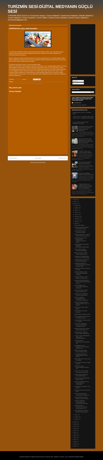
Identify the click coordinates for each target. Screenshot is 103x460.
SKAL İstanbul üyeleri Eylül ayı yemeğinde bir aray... (82, 317)
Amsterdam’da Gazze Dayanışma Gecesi (80, 231)
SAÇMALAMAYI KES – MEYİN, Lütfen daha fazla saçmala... (82, 235)
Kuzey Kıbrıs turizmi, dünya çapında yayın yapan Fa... (82, 371)
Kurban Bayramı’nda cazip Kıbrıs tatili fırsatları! (81, 375)
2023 (75, 439)
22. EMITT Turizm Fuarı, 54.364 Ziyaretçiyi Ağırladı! (85, 152)
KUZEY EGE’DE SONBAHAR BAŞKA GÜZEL (82, 378)
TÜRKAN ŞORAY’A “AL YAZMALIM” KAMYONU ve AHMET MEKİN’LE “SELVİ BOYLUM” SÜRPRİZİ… (85, 186)
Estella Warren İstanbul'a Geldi (82, 314)
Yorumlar (75, 83)
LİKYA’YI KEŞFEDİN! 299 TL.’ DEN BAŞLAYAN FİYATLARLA (82, 383)
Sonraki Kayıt (13, 158)
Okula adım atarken (79, 225)
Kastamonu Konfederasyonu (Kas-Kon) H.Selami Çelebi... (82, 257)
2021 (75, 435)
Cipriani (15, 81)
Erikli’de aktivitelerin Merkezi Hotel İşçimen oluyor (82, 228)
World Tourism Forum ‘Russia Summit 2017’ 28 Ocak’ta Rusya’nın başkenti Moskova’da (85, 128)
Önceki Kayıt (63, 158)
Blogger (66, 456)
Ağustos (77, 221)
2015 (75, 422)
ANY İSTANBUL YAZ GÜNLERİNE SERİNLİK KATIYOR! (81, 287)
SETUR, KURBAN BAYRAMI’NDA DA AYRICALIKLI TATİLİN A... (82, 299)
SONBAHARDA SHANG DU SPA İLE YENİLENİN (82, 260)
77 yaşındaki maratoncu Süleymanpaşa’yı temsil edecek (81, 355)
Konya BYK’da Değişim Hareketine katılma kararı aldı (85, 174)
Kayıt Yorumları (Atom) (40, 162)
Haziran (77, 216)
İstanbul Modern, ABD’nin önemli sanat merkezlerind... (82, 333)
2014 (75, 203)
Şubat (76, 207)
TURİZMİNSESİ (77, 102)
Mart (76, 210)
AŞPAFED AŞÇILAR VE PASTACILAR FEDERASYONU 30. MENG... (81, 240)
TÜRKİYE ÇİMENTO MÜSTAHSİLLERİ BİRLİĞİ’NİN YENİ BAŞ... (81, 402)
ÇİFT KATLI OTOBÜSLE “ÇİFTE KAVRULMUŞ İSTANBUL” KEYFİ (81, 325)
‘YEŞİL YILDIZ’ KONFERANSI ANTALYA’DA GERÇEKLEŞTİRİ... (82, 337)
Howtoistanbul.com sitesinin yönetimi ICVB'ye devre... (82, 411)
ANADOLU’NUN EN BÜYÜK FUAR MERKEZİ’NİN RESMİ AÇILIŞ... (82, 282)
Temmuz (77, 218)
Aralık (76, 419)
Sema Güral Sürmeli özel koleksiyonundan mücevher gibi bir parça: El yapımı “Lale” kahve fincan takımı (85, 141)
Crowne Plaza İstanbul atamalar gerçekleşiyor (81, 250)
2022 (75, 437)
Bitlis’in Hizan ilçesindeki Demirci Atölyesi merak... (81, 351)
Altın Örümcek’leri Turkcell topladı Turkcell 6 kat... (81, 291)
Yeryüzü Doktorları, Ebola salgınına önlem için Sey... (82, 398)
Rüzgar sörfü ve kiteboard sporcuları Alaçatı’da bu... (81, 294)
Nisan (76, 212)
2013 (75, 201)
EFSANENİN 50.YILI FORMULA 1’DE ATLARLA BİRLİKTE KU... (82, 347)
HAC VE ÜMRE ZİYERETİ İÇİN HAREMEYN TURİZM (80, 123)
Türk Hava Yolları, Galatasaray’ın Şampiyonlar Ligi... (82, 342)
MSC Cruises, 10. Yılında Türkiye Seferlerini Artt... (81, 253)
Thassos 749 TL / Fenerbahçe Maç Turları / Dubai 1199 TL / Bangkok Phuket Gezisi (83, 117)
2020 (75, 433)
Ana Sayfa (38, 158)
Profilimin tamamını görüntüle (79, 105)
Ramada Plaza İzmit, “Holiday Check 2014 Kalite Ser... (82, 329)
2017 (75, 426)
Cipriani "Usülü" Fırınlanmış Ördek (26, 81)
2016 (75, 424)
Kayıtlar (75, 81)
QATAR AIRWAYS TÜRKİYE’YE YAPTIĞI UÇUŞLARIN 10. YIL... (81, 407)
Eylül (76, 223)
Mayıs (76, 214)
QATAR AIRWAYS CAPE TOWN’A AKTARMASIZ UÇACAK (81, 273)
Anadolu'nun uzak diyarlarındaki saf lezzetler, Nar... (82, 367)
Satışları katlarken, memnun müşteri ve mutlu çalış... (82, 277)
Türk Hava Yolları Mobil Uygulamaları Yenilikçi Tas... (82, 394)
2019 (75, 430)
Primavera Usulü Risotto (36, 83)
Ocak (76, 205)
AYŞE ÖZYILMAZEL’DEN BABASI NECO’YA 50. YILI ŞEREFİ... (82, 304)
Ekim (76, 414)
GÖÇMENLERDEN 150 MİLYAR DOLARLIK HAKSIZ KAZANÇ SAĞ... (82, 265)
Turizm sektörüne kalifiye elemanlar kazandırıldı (84, 163)
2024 (75, 441)
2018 (75, 428)
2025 (75, 444)
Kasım (76, 417)
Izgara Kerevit (39, 81)
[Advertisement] (38, 141)
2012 (75, 199)
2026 (75, 446)
